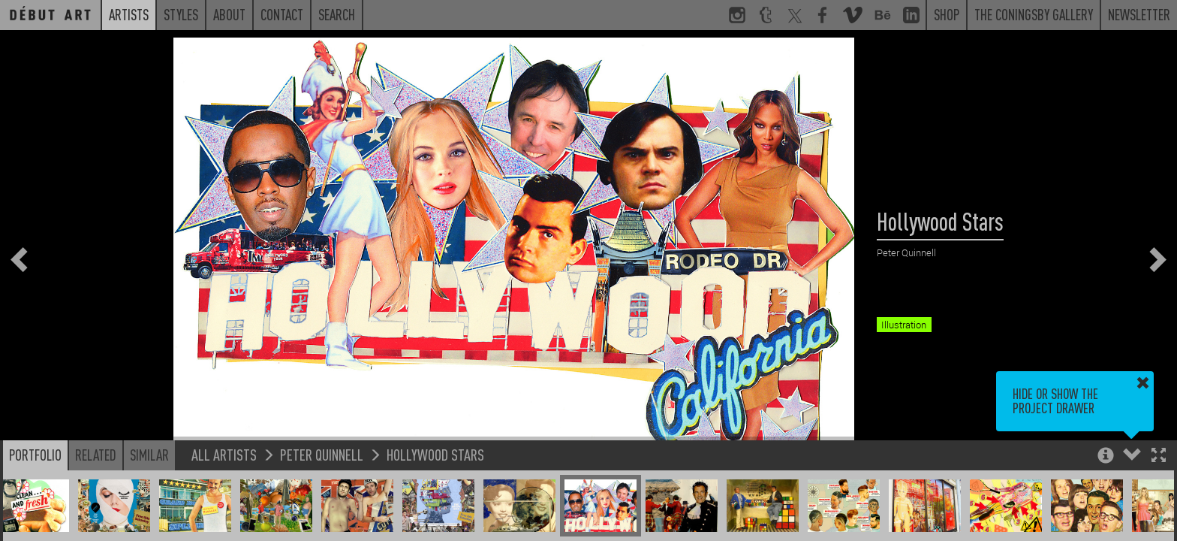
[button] (1158, 456)
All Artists (224, 454)
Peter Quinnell (321, 454)
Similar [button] (149, 454)
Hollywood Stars (435, 454)
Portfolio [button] (35, 454)
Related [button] (95, 454)
